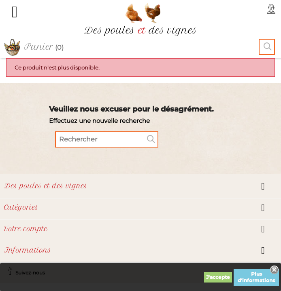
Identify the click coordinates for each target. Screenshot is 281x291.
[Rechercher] (106, 139)
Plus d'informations (256, 277)
